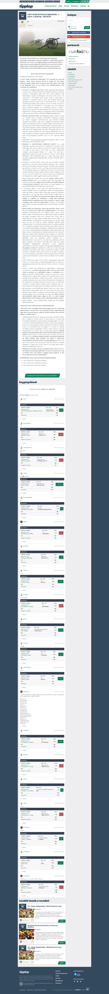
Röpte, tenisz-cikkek (73, 81)
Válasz (24, 419)
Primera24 (71, 59)
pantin (25, 619)
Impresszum (23, 990)
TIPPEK (60, 6)
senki (24, 399)
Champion (26, 730)
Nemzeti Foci (72, 61)
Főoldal (57, 971)
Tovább (62, 921)
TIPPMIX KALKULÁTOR (51, 6)
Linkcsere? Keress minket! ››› (77, 64)
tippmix (70, 72)
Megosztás (30, 25)
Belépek (87, 27)
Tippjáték (61, 21)
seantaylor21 (26, 691)
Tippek (57, 976)
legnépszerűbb (34, 395)
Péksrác (25, 473)
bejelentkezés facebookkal (76, 32)
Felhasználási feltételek (40, 990)
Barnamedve (26, 827)
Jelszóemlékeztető (73, 28)
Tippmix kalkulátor (61, 973)
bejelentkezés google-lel (76, 36)
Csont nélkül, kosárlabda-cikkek (76, 87)
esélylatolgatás (72, 76)
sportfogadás (71, 74)
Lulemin (25, 570)
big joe (25, 521)
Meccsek (57, 978)
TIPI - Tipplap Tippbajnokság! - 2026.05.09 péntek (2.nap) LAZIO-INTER (44, 948)
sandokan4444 (27, 667)
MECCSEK (66, 6)
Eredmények (59, 980)
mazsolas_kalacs (27, 447)
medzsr (25, 779)
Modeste (25, 754)
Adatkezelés (30, 990)
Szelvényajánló (72, 85)
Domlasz (25, 643)
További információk (29, 984)
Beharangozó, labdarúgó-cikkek (75, 79)
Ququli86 (25, 594)
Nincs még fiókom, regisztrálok (78, 40)
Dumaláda (58, 983)
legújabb (27, 395)
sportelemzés (71, 78)
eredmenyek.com (74, 56)
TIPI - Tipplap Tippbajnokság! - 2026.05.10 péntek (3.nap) (44, 906)
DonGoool (25, 546)
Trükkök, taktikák (72, 83)
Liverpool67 (26, 851)
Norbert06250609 (27, 497)
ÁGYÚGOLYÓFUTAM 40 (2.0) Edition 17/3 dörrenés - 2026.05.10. (42, 926)
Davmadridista (27, 423)
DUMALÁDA (83, 6)
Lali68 (24, 803)
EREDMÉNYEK (74, 6)
